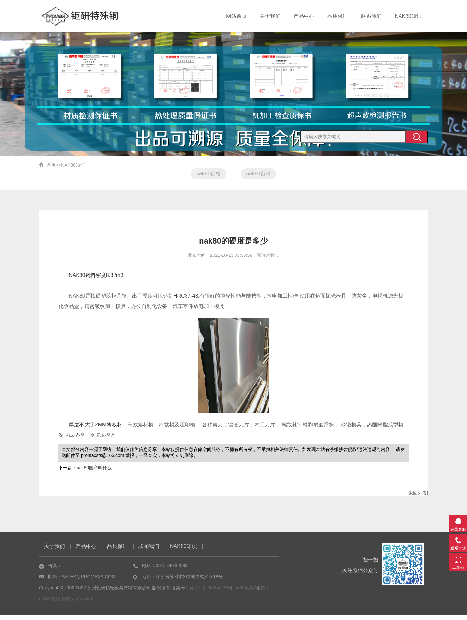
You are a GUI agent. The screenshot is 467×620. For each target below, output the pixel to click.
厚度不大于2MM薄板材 (95, 429)
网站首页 (236, 16)
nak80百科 (261, 173)
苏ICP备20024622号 (210, 592)
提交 (416, 136)
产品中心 (303, 16)
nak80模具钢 (245, 592)
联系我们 (371, 16)
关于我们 (270, 16)
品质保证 (337, 16)
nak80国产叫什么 (94, 472)
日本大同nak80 (77, 603)
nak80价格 (205, 173)
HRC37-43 (186, 300)
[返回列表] (417, 497)
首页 (51, 165)
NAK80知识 (408, 16)
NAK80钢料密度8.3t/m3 (96, 279)
